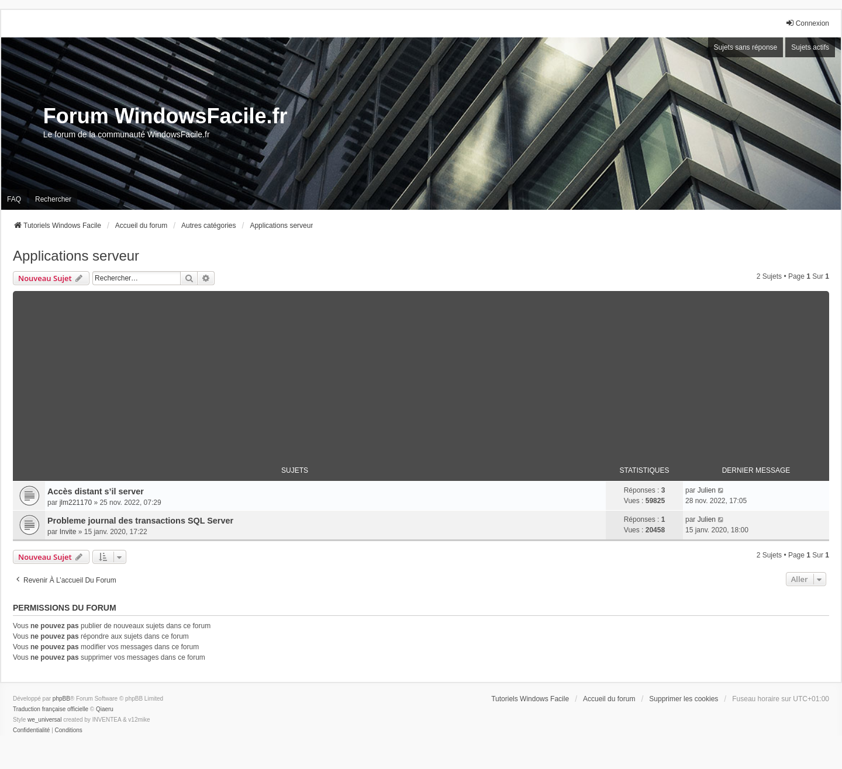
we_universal (44, 719)
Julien (707, 490)
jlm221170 (76, 502)
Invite (68, 532)
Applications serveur (76, 256)
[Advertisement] (421, 373)
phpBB (61, 698)
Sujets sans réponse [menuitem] (746, 47)
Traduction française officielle (50, 709)
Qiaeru (104, 709)
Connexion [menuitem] (807, 23)
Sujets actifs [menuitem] (810, 47)
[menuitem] (31, 730)
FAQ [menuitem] (14, 199)
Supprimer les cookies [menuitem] (683, 699)
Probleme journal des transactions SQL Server (140, 520)
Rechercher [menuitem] (53, 199)
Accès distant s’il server (95, 491)
